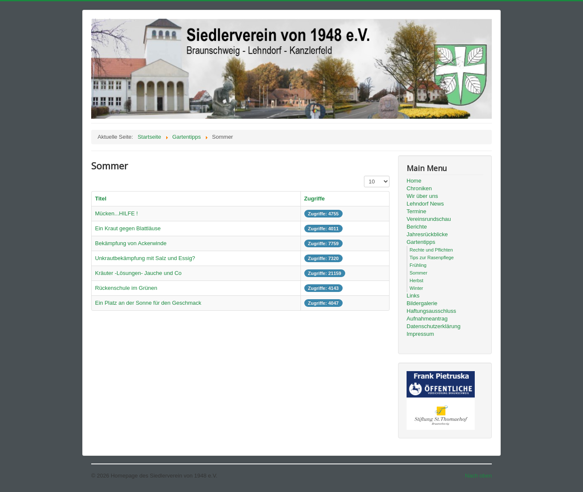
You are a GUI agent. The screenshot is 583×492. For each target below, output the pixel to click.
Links (413, 295)
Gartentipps (421, 242)
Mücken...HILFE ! (116, 213)
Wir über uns (422, 196)
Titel (101, 198)
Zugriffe (314, 198)
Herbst (416, 280)
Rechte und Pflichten (431, 249)
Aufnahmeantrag (427, 318)
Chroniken (419, 188)
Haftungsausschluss (431, 311)
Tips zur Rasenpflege (432, 257)
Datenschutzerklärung (433, 326)
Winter (416, 288)
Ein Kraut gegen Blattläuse (128, 228)
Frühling (418, 265)
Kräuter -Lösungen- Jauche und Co (138, 273)
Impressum (420, 334)
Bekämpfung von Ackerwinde (131, 243)
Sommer (418, 272)
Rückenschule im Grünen (126, 288)
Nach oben (478, 475)
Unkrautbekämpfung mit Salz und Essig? (145, 258)
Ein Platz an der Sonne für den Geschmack (148, 303)
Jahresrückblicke (427, 234)
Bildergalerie (422, 303)
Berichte (417, 226)
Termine (416, 211)
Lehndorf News (425, 203)
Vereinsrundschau (429, 219)
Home (414, 180)
